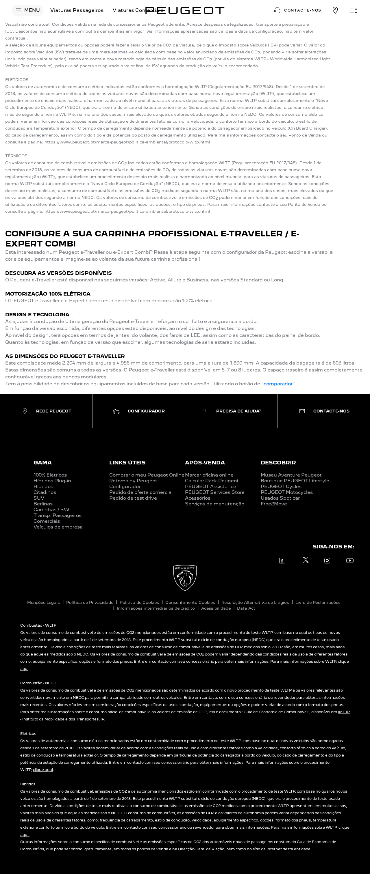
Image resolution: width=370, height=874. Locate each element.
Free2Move (274, 504)
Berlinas (43, 504)
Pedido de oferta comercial (141, 492)
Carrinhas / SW (51, 509)
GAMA (43, 463)
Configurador (124, 486)
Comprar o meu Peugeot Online (146, 475)
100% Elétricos (50, 475)
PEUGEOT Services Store (215, 492)
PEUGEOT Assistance (210, 486)
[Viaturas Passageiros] (76, 10)
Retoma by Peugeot (133, 480)
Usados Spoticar (280, 498)
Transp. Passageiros (58, 515)
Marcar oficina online (209, 475)
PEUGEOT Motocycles (287, 492)
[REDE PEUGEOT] (335, 10)
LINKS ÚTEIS (127, 463)
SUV (39, 498)
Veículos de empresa (58, 527)
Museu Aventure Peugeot (291, 475)
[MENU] (27, 10)
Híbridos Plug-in (52, 480)
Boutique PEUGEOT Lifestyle (295, 480)
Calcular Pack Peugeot (212, 480)
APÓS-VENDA (205, 463)
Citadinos (45, 492)
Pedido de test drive (133, 498)
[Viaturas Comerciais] (138, 10)
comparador (278, 383)
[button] (297, 10)
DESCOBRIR (278, 463)
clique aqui (43, 769)
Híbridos (43, 486)
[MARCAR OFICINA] (353, 10)
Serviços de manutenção (214, 504)
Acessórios (197, 498)
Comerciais (47, 521)
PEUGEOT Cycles (281, 486)
